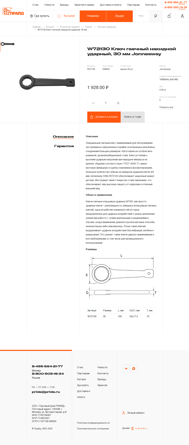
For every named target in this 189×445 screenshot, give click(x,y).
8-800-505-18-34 (175, 7)
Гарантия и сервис (84, 5)
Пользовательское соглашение (93, 429)
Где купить (39, 16)
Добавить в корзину (104, 117)
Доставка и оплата (110, 5)
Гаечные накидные (107, 27)
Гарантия (64, 146)
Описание (63, 136)
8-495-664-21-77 (175, 2)
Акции (119, 16)
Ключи (88, 27)
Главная (36, 27)
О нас (35, 5)
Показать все (166, 107)
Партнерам (133, 5)
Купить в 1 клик (132, 117)
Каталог (66, 16)
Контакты (150, 5)
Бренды (64, 5)
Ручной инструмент (70, 27)
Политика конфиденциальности (93, 423)
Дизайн (135, 428)
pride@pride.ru (46, 391)
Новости (49, 5)
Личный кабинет (133, 413)
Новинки (93, 16)
